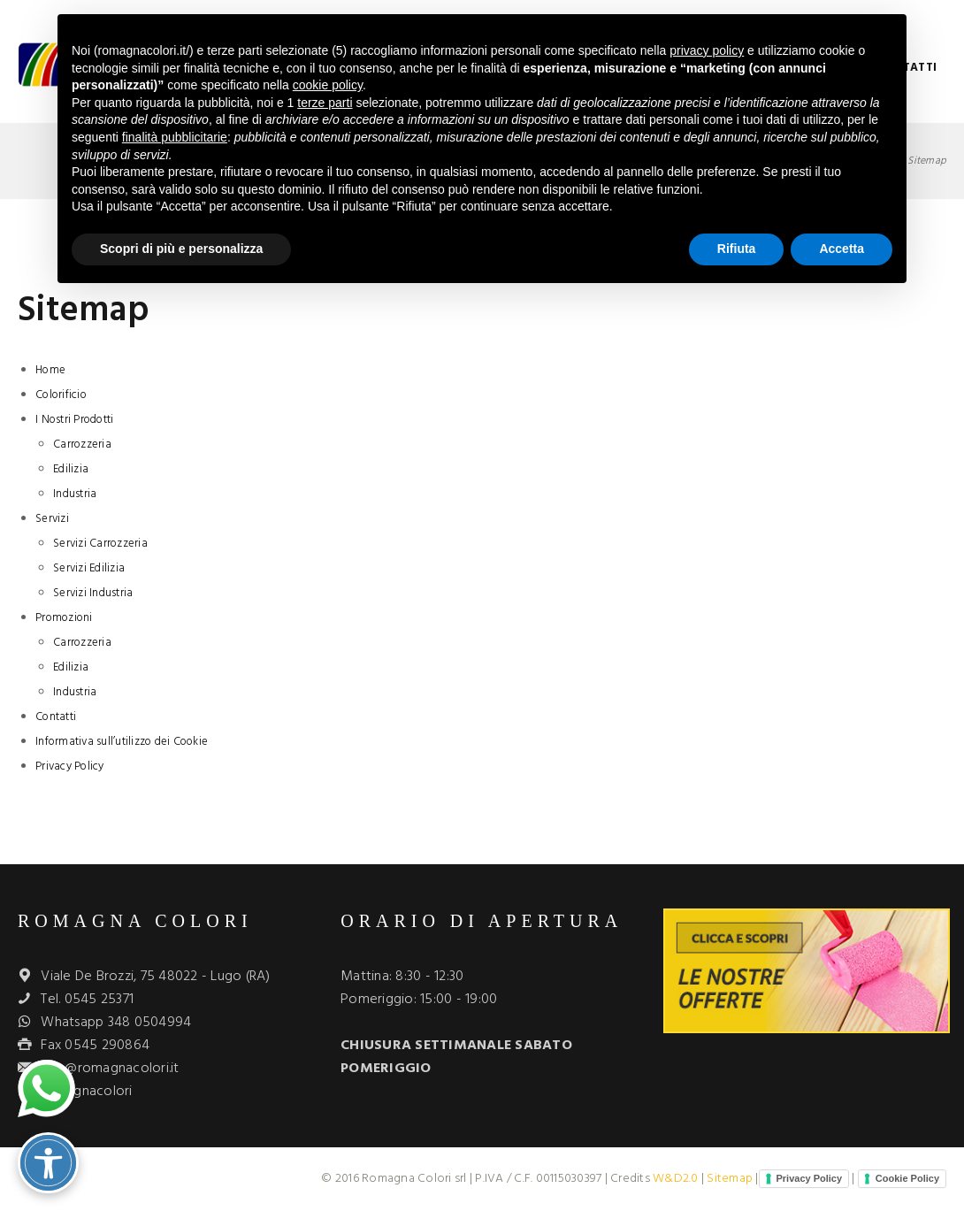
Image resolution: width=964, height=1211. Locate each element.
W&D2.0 (676, 1179)
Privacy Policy (69, 766)
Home (50, 370)
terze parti (324, 103)
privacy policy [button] (706, 50)
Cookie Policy (907, 1178)
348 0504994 (150, 1022)
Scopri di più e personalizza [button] (181, 248)
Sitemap (730, 1179)
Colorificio (61, 395)
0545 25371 (99, 999)
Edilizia (70, 469)
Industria (74, 494)
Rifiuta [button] (736, 248)
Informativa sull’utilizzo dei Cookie (121, 741)
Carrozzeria (82, 444)
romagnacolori (86, 1091)
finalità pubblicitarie (174, 137)
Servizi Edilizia (89, 568)
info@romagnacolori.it (110, 1068)
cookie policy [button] (328, 85)
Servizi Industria (93, 593)
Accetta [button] (841, 248)
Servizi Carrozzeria (100, 543)
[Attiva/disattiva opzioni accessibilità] (48, 1162)
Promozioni (64, 618)
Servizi (52, 519)
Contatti (55, 717)
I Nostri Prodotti (74, 419)
